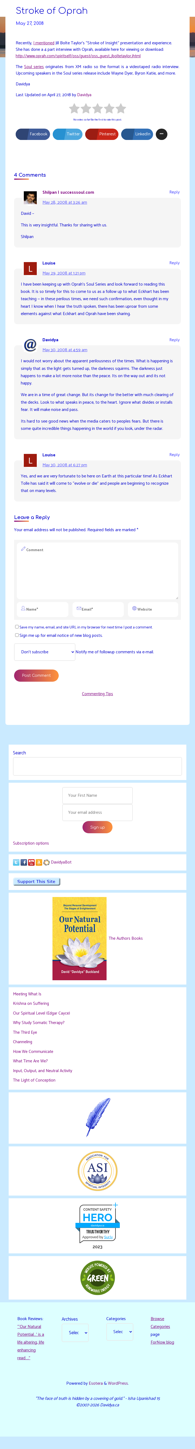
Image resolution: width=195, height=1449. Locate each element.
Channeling (22, 1053)
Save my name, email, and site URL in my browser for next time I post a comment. (84, 635)
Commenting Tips (98, 702)
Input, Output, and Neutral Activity (44, 1082)
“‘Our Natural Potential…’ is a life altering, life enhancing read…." (31, 1354)
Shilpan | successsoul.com (68, 193)
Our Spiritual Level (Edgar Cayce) (42, 1024)
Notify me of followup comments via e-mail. (85, 660)
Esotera (95, 1395)
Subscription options (32, 853)
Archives (70, 1330)
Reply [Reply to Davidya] (174, 342)
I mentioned (44, 43)
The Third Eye (25, 1043)
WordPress (118, 1395)
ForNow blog (162, 1354)
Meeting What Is (28, 1005)
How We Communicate (34, 1062)
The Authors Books (125, 949)
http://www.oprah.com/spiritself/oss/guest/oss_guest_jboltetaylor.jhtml (81, 56)
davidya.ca (97, 1236)
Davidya (85, 95)
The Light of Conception (35, 1091)
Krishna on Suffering (31, 1014)
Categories (116, 1330)
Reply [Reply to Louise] (174, 265)
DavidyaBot (61, 873)
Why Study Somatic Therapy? (39, 1034)
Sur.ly (108, 1248)
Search (19, 761)
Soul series (34, 67)
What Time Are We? (31, 1072)
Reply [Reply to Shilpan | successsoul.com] (174, 194)
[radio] (74, 110)
